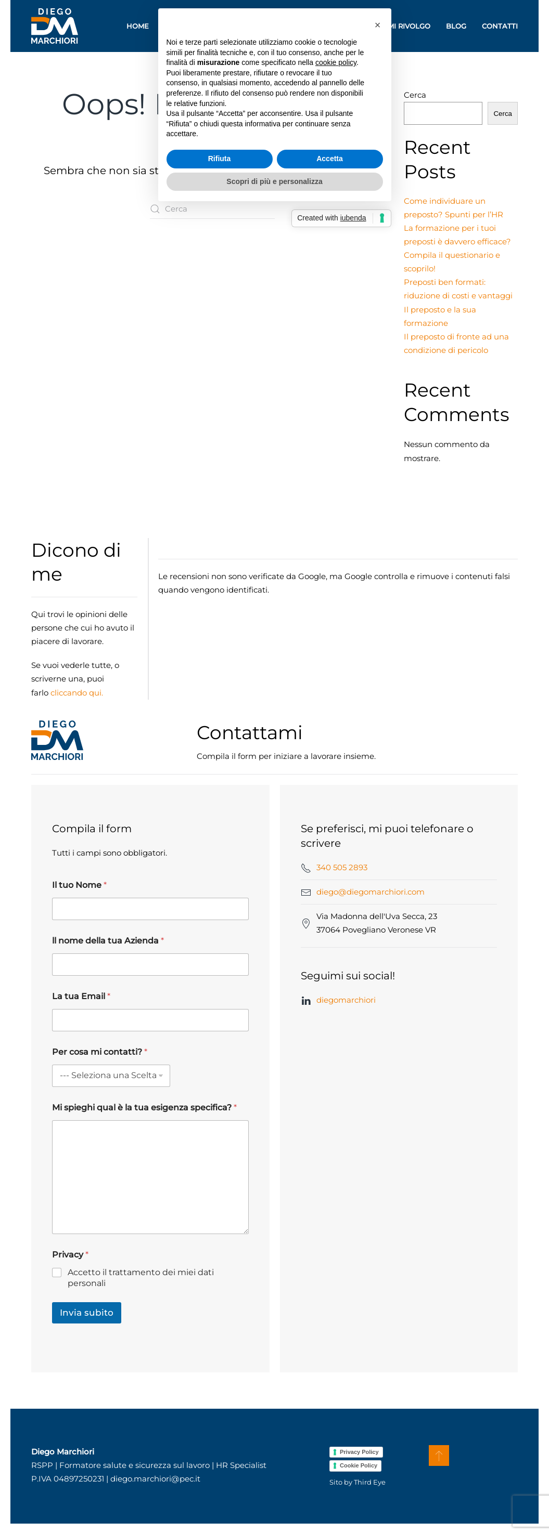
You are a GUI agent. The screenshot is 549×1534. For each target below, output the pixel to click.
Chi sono (182, 26)
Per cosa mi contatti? (99, 1052)
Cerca (415, 95)
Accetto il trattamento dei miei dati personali (141, 1277)
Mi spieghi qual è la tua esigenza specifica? (144, 1107)
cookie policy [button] (335, 724)
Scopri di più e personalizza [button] (274, 843)
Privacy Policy (359, 1452)
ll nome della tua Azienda (108, 941)
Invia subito (86, 1312)
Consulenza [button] (320, 26)
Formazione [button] (245, 26)
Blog (456, 26)
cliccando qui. (76, 693)
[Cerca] (212, 209)
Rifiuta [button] (219, 821)
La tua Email (81, 996)
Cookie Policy (358, 1465)
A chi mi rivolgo (398, 26)
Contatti (500, 26)
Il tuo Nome (79, 885)
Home (137, 26)
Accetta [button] (329, 821)
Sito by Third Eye (357, 1482)
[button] (439, 1455)
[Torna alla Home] (54, 26)
